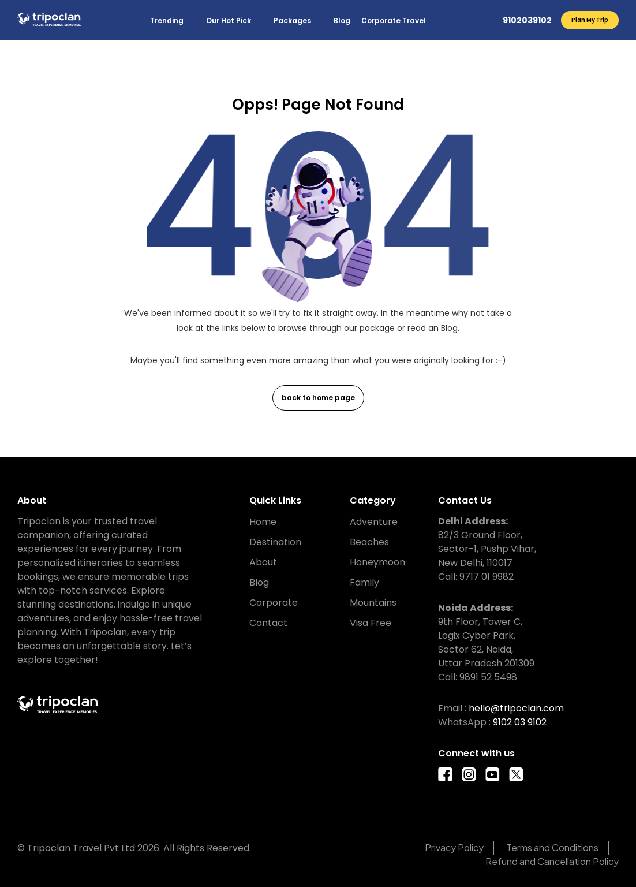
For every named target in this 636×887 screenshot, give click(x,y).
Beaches (369, 542)
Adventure (374, 521)
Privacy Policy (454, 847)
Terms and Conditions (552, 847)
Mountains (373, 602)
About (263, 562)
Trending (167, 20)
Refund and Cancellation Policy (552, 861)
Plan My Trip (589, 20)
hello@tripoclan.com (516, 708)
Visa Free (370, 622)
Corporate (273, 602)
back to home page (318, 397)
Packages (292, 20)
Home (262, 521)
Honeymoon (377, 562)
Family (364, 582)
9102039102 (527, 20)
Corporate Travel (393, 20)
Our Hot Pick (228, 20)
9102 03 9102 (520, 722)
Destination (275, 542)
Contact (268, 622)
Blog (342, 20)
